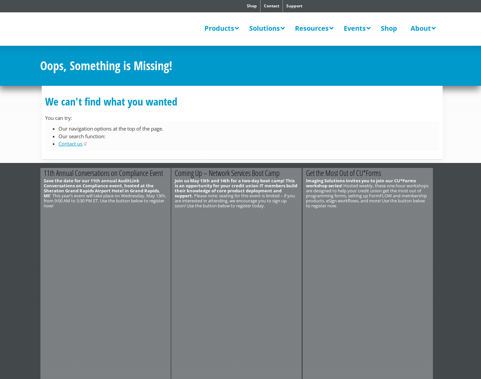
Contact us (70, 143)
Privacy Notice (116, 240)
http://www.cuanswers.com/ (64, 235)
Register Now (273, 216)
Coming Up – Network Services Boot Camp (231, 173)
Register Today (139, 216)
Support (294, 6)
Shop (252, 6)
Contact (271, 6)
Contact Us (50, 230)
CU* (86, 29)
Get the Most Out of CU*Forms (349, 173)
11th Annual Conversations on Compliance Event (104, 173)
